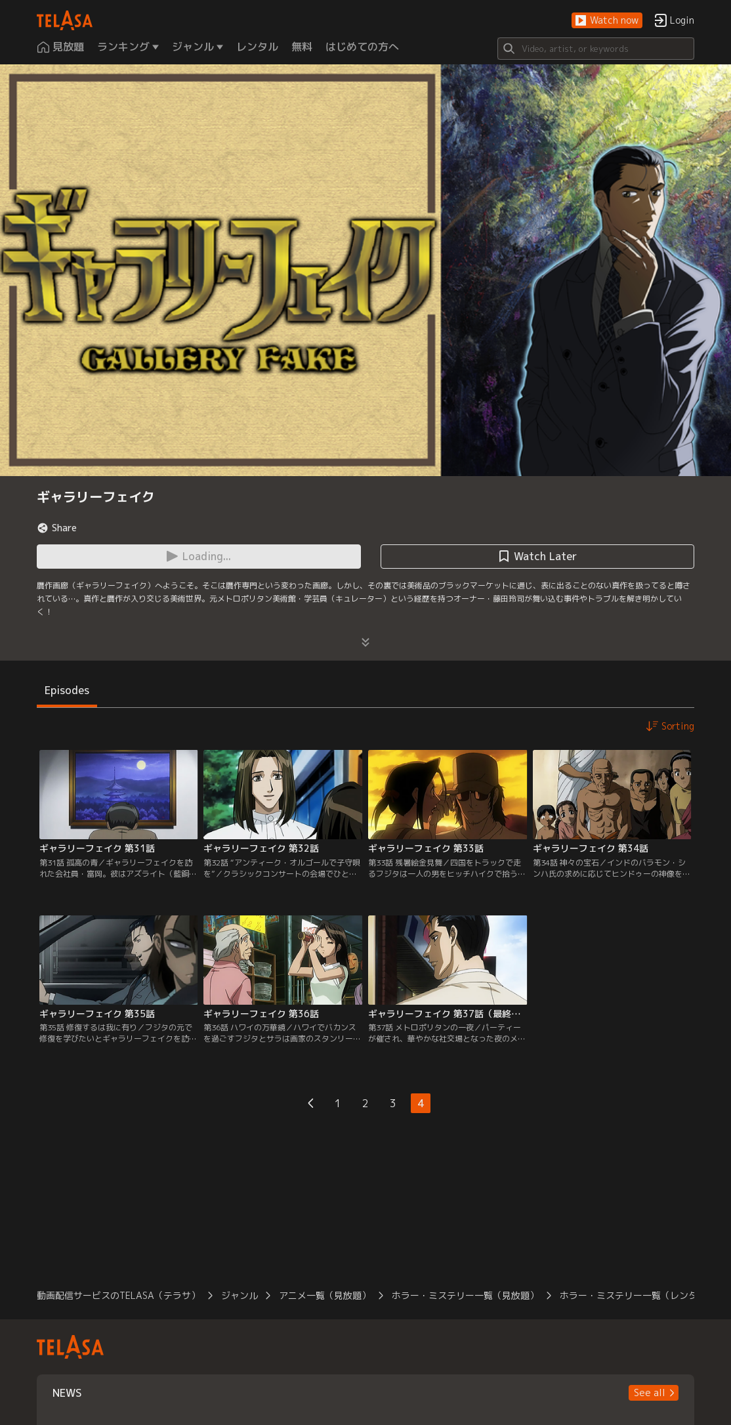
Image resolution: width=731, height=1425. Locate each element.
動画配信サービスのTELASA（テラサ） (118, 1295)
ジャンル (239, 1295)
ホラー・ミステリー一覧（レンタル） (638, 1295)
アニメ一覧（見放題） (325, 1295)
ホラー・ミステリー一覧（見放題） (465, 1295)
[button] (607, 20)
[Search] (595, 48)
